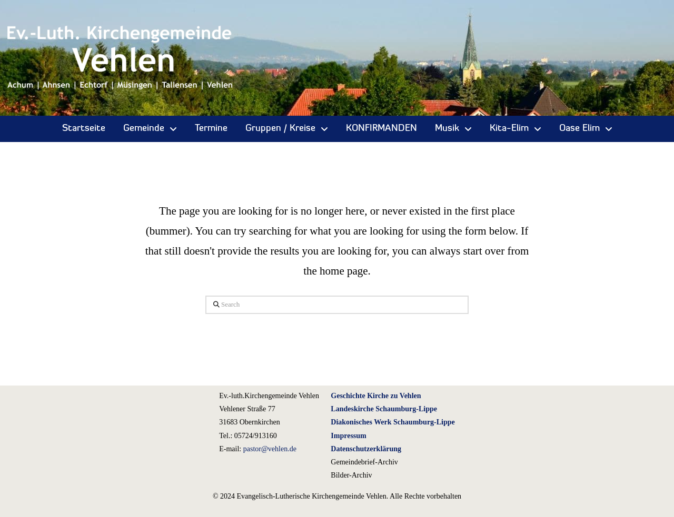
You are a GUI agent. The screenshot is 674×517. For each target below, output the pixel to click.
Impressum (348, 436)
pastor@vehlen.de (269, 449)
